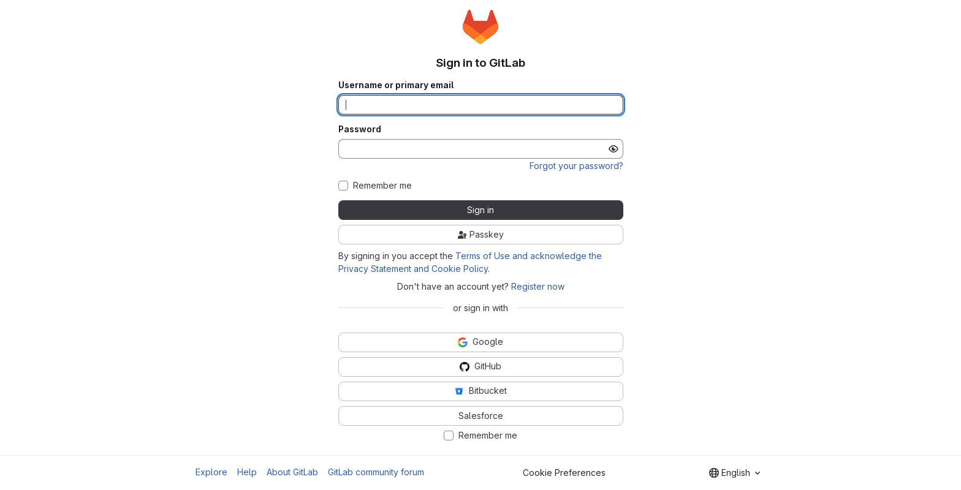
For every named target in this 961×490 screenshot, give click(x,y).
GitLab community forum (376, 472)
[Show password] (613, 149)
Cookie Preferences (564, 472)
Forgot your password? (576, 165)
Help (247, 472)
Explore (211, 472)
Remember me (382, 185)
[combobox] (734, 473)
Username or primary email (396, 85)
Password (359, 129)
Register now (537, 286)
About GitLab (292, 472)
